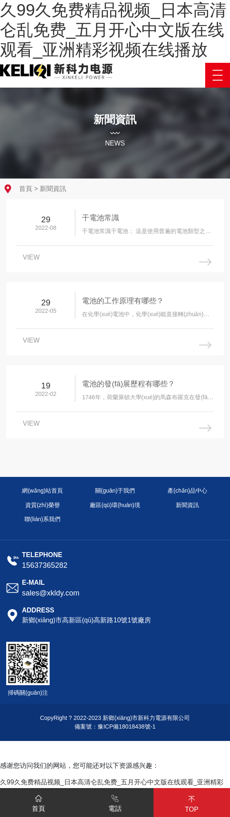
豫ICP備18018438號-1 (127, 726)
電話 (115, 801)
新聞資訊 (53, 188)
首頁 (25, 188)
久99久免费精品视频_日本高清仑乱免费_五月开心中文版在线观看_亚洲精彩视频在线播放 (113, 30)
